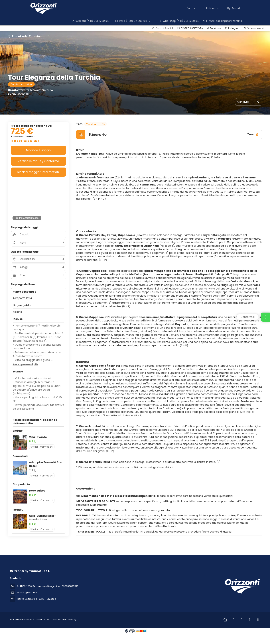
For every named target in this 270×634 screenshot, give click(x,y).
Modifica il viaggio (38, 150)
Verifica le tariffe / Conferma (38, 161)
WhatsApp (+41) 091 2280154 (179, 21)
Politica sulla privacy (64, 619)
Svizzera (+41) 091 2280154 (90, 21)
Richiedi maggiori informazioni (38, 172)
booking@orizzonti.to (28, 592)
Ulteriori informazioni (42, 446)
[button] (25, 364)
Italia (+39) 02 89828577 (133, 21)
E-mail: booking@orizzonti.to (222, 21)
